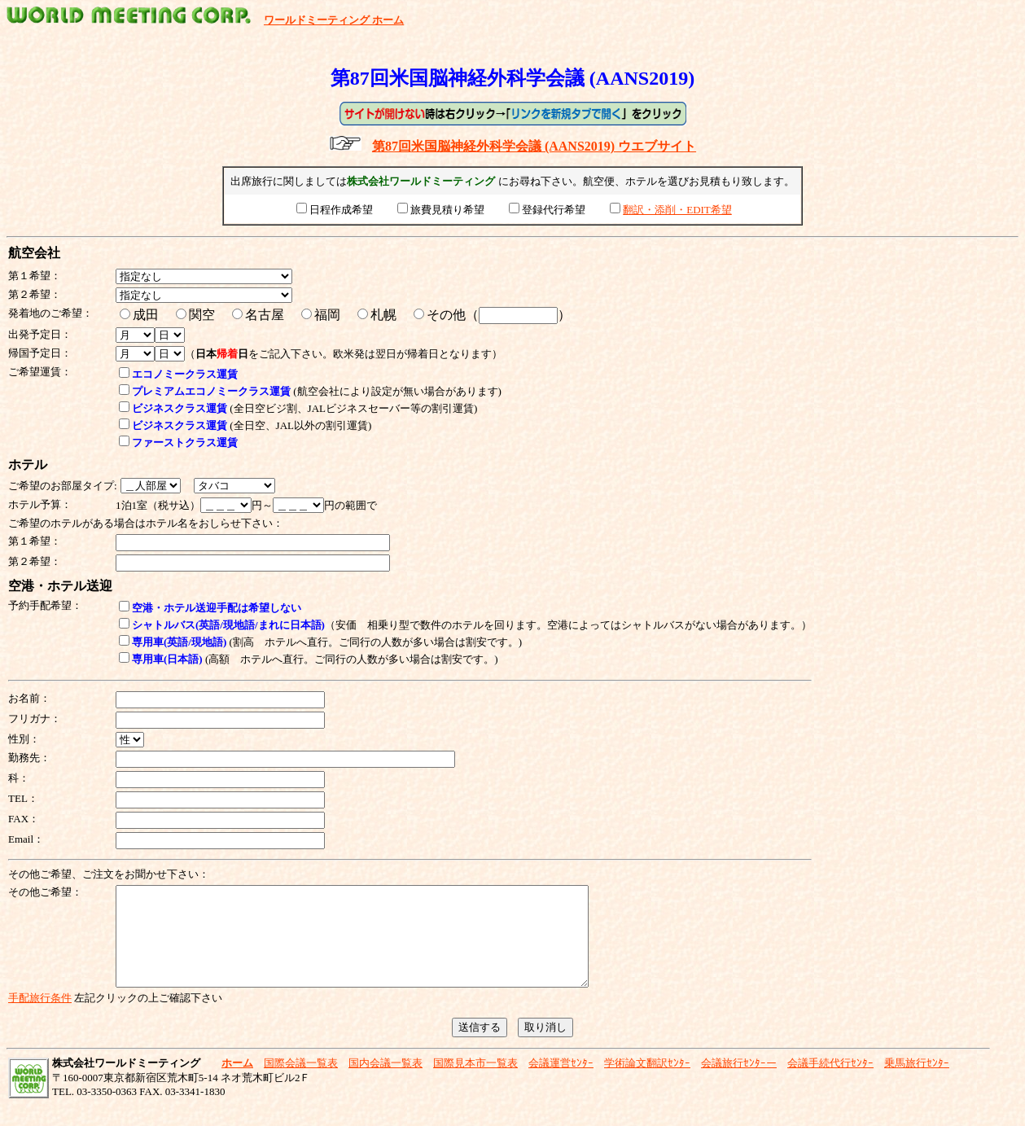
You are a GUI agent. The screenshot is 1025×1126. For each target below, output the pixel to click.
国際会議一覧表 (301, 1082)
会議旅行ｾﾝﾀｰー (739, 1082)
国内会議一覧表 (385, 1082)
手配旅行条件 (40, 1017)
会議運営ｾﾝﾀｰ (561, 1082)
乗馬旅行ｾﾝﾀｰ (916, 1082)
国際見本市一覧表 (475, 1082)
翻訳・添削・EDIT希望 (677, 210)
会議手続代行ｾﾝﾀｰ (830, 1082)
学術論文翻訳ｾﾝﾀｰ (647, 1082)
